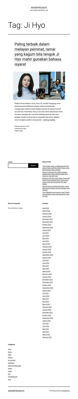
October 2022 (46, 315)
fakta (9, 355)
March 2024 (46, 271)
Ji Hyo (21, 130)
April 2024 (45, 268)
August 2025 (46, 230)
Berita (10, 352)
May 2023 (45, 299)
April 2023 (45, 301)
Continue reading (49, 120)
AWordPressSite (39, 7)
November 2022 (47, 312)
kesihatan (11, 363)
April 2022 (45, 332)
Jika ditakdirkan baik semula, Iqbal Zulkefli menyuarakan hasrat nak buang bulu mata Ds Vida (55, 194)
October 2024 (46, 252)
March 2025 (46, 244)
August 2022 (46, 321)
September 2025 (47, 227)
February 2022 (47, 337)
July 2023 (45, 293)
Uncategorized (12, 377)
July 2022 (45, 323)
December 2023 (47, 279)
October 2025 (46, 224)
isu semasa (11, 360)
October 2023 (46, 285)
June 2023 (45, 296)
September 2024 (47, 255)
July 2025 (45, 233)
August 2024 (46, 258)
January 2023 (46, 310)
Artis (24, 128)
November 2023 (47, 282)
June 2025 (45, 235)
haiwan (10, 357)
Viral (9, 379)
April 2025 (45, 241)
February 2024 (47, 274)
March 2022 (46, 334)
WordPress (66, 391)
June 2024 (45, 263)
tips (9, 374)
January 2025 (46, 249)
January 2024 (46, 277)
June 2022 (45, 326)
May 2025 (45, 238)
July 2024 (45, 260)
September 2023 (47, 288)
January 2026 (46, 216)
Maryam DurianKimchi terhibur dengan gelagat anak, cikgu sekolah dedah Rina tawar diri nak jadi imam (55, 174)
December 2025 (47, 219)
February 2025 (47, 246)
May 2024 (45, 266)
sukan (10, 371)
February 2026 (47, 214)
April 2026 (45, 208)
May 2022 (45, 329)
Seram (10, 368)
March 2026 (46, 211)
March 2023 (46, 304)
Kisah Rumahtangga (14, 366)
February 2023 (47, 307)
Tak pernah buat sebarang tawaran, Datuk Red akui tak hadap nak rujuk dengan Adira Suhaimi (56, 188)
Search (10, 162)
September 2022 (47, 318)
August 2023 (46, 290)
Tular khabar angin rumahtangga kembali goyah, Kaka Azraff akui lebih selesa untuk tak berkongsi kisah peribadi (55, 168)
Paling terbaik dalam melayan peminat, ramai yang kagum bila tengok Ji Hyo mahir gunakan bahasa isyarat (38, 54)
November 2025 (47, 222)
